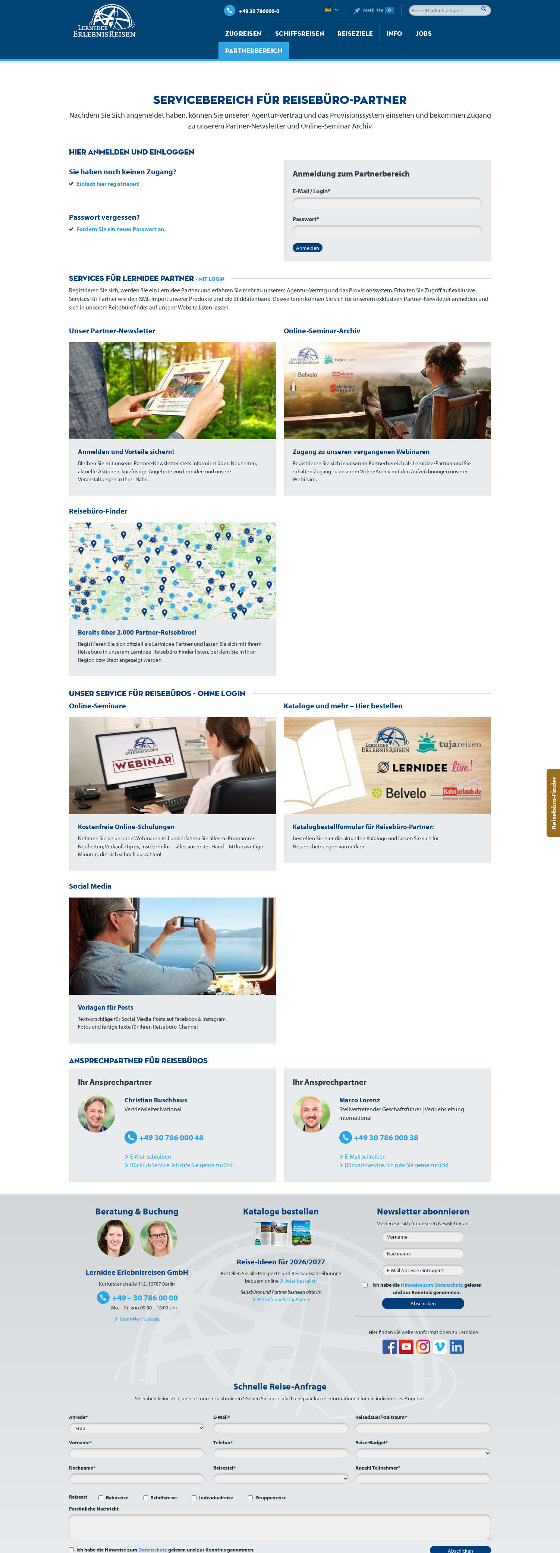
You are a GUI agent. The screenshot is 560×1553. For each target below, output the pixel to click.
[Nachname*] (137, 1461)
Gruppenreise (270, 1480)
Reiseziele (337, 33)
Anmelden (307, 231)
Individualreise (216, 1480)
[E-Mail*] (423, 1252)
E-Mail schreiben (150, 1139)
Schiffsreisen (289, 33)
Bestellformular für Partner (284, 1282)
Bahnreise (117, 1480)
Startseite (237, 1545)
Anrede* (78, 1400)
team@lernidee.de (140, 1301)
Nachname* (82, 1450)
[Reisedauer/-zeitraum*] (423, 1411)
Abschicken (423, 1286)
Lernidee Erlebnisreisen (104, 21)
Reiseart (78, 1479)
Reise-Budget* (371, 1425)
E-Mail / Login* (311, 174)
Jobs (399, 33)
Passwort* (306, 202)
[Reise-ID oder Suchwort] (450, 10)
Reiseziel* (224, 1450)
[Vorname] (423, 1219)
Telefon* (223, 1425)
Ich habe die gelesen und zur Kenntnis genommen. (426, 1271)
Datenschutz (152, 1532)
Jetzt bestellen (301, 1263)
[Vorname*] (137, 1436)
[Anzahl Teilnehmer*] (423, 1461)
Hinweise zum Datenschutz (432, 1267)
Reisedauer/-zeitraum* (381, 1400)
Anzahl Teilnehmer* (377, 1450)
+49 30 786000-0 (251, 11)
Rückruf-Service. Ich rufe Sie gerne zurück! (182, 1148)
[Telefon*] (281, 1436)
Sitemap (365, 1545)
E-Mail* (221, 1400)
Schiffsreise (164, 1480)
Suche (486, 8)
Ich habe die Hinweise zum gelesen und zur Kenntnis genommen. (165, 1532)
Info (372, 33)
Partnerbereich (443, 33)
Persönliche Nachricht (94, 1491)
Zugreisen (240, 33)
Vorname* (80, 1425)
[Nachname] (423, 1236)
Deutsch (331, 10)
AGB (414, 1545)
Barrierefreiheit (474, 1545)
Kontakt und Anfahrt (328, 1545)
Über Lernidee (283, 1545)
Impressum (392, 1545)
